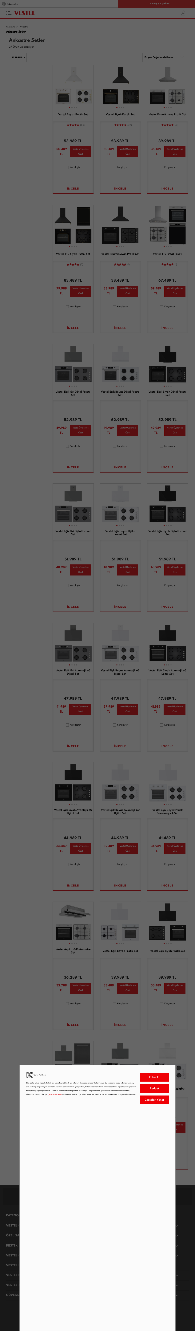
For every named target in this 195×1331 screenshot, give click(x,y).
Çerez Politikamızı (55, 1094)
